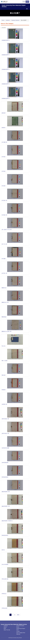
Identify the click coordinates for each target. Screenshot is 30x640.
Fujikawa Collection (15, 20)
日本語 (24, 1)
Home (3, 20)
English (27, 1)
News (5, 628)
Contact (18, 631)
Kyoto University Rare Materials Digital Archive (13, 6)
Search (5, 627)
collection (8, 20)
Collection (6, 625)
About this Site (7, 629)
